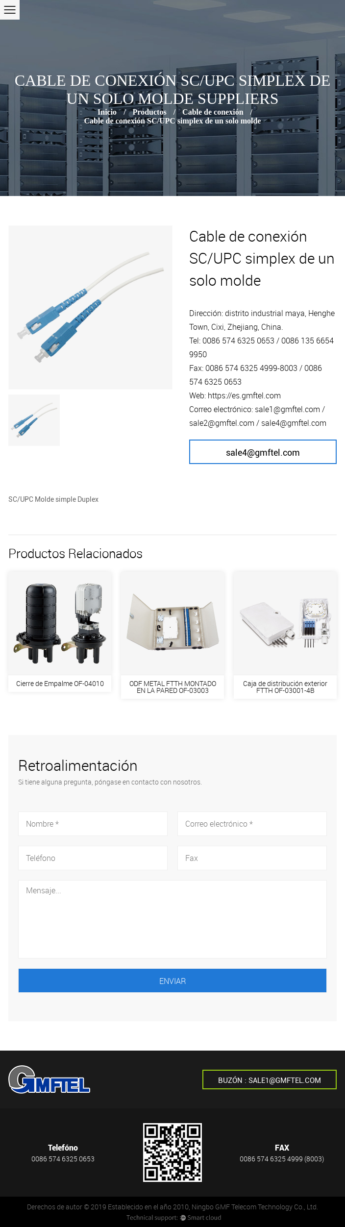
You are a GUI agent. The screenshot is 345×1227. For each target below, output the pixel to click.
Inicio (107, 112)
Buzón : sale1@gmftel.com (269, 1080)
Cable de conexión (212, 112)
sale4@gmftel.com (263, 452)
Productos (150, 112)
